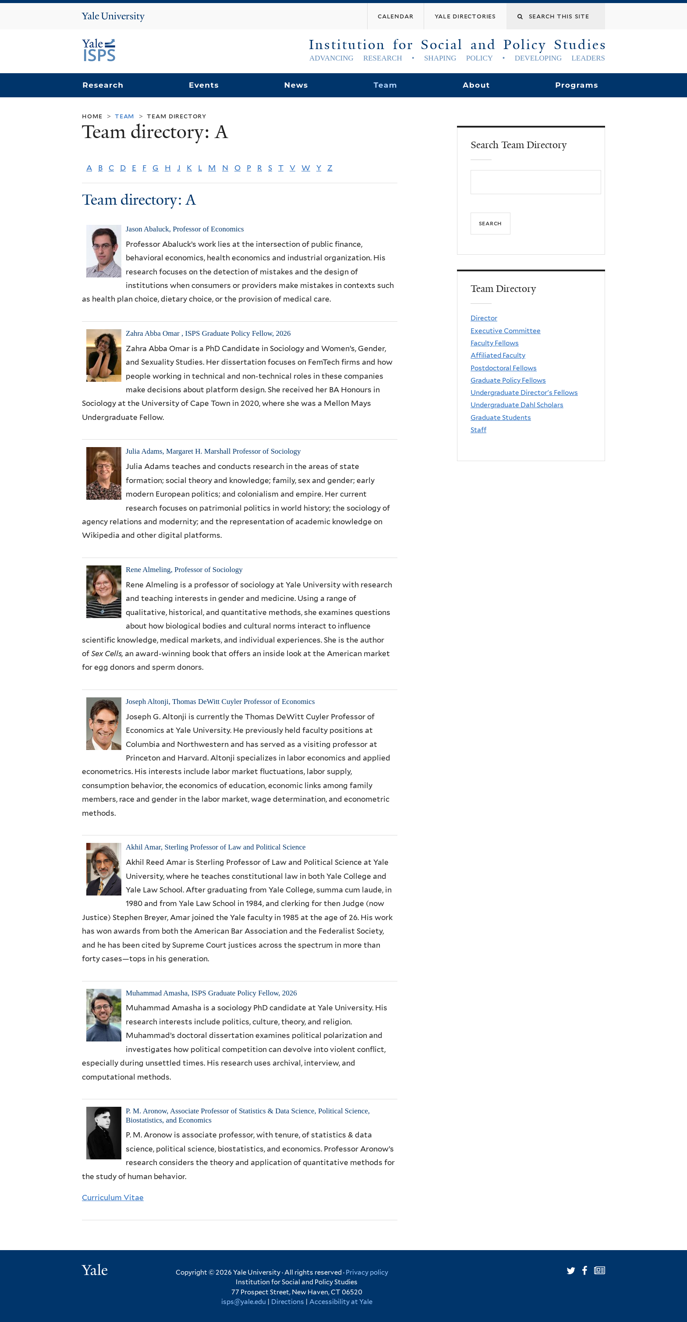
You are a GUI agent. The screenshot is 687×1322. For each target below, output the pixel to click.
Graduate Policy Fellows (508, 380)
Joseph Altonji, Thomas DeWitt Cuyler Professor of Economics (220, 701)
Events (204, 85)
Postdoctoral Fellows (504, 368)
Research (103, 85)
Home (92, 116)
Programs (576, 85)
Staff (478, 430)
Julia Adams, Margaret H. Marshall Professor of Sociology (213, 451)
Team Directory (176, 116)
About (476, 85)
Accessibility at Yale (340, 1302)
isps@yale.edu (243, 1302)
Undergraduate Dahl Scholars (517, 405)
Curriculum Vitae (113, 1197)
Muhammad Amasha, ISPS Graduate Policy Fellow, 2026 (211, 993)
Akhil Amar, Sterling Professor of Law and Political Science (216, 847)
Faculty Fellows (495, 343)
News (296, 85)
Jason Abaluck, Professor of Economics (185, 229)
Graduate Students (501, 417)
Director (484, 318)
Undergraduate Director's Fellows (524, 392)
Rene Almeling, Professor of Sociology (184, 569)
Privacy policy (367, 1272)
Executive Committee (506, 331)
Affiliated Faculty (498, 355)
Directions (287, 1302)
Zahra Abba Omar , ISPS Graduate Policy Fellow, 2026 (208, 333)
